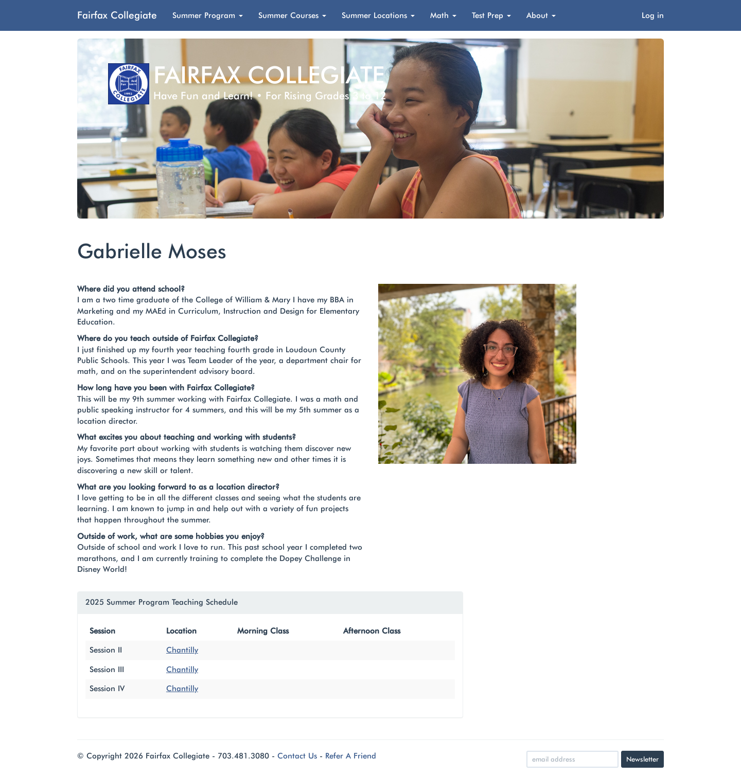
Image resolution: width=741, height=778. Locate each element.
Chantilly (182, 650)
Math (443, 15)
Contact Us (297, 756)
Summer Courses (292, 15)
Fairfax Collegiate (117, 15)
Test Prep (491, 15)
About (541, 15)
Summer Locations (378, 15)
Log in (653, 15)
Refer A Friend (350, 756)
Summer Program (207, 15)
